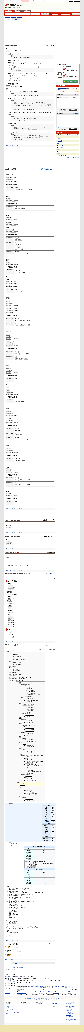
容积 (18, 244)
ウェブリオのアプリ (26, 1001)
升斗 (11, 308)
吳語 (10, 678)
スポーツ (40, 998)
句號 (27, 865)
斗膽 (15, 898)
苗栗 (30, 724)
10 (27, 67)
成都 (12, 659)
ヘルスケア (31, 998)
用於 (16, 889)
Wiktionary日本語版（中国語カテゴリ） (18, 574)
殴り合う (10, 91)
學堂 (18, 678)
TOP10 (60, 134)
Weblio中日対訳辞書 (11, 552)
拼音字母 (60, 145)
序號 (28, 873)
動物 (46, 112)
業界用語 (29, 996)
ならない (49, 103)
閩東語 (10, 601)
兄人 (59, 136)
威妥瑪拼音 (28, 689)
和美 (32, 724)
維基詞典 (18, 664)
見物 (27, 354)
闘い (34, 95)
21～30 (75, 134)
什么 (59, 151)
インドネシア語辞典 (70, 1011)
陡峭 (14, 911)
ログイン (71, 1)
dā (12, 603)
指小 (10, 905)
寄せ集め (41, 135)
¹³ (33, 721)
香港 (15, 663)
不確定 (36, 860)
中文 (14, 909)
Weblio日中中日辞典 (21, 986)
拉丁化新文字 (32, 699)
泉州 (31, 754)
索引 (18, 930)
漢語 (26, 695)
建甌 (24, 742)
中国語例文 (17, 11)
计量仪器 (21, 249)
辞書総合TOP (77, 1)
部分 (12, 224)
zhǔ (7, 918)
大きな (42, 63)
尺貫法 (19, 208)
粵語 (10, 661)
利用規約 (9, 1006)
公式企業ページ (55, 1001)
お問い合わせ (39, 1001)
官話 (10, 653)
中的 (16, 908)
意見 (34, 127)
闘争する (10, 98)
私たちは (31, 102)
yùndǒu (46, 74)
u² (32, 721)
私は (29, 128)
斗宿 (11, 902)
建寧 (14, 674)
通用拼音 (27, 688)
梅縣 (12, 671)
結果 (49, 105)
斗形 (11, 893)
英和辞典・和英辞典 (70, 1004)
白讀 (23, 782)
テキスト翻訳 (60, 94)
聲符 (28, 874)
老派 (32, 740)
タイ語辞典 (68, 1013)
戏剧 (20, 358)
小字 (29, 790)
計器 (21, 239)
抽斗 (36, 891)
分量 (16, 308)
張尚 (46, 823)
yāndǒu (38, 74)
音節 (32, 865)
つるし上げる (23, 98)
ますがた (11, 174)
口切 (53, 818)
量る (29, 57)
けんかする (16, 91)
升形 (19, 74)
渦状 (15, 61)
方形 (25, 189)
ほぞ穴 (19, 139)
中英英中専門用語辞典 (12, 536)
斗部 (11, 909)
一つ (27, 76)
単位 (18, 67)
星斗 (16, 901)
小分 (28, 878)
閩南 (24, 925)
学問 (61, 996)
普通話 (10, 584)
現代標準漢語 (14, 654)
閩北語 (10, 605)
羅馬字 (17, 674)
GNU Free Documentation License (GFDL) (62, 984)
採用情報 (53, 1004)
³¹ (33, 730)
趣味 (36, 998)
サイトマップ (9, 1008)
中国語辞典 (19, 17)
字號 (28, 864)
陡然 (14, 912)
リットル (34, 67)
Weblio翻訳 (68, 1006)
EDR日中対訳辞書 (11, 169)
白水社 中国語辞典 (11, 45)
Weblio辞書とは (10, 1001)
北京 (29, 850)
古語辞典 (68, 1016)
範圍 (35, 864)
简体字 (60, 149)
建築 (13, 895)
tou (33, 689)
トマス (17, 270)
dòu (21, 51)
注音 (14, 658)
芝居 (21, 354)
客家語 (10, 610)
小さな (19, 63)
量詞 (12, 303)
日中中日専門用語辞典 (12, 520)
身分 (33, 861)
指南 (10, 904)
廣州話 (27, 708)
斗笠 (39, 891)
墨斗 (33, 891)
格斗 (25, 91)
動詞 (12, 370)
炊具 (25, 892)
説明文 (13, 312)
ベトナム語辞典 (69, 1014)
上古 (10, 840)
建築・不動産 (56, 996)
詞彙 (15, 930)
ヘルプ (8, 1004)
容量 (16, 67)
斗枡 (11, 281)
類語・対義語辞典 (70, 1003)
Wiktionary (52, 573)
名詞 (12, 179)
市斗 (39, 67)
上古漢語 (39, 859)
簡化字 (21, 926)
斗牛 (13, 636)
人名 (49, 998)
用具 (18, 892)
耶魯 (26, 691)
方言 (52, 998)
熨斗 (42, 74)
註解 (18, 781)
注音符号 (10, 589)
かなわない (34, 128)
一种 (22, 484)
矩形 (29, 189)
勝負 (9, 123)
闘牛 (25, 120)
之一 (18, 902)
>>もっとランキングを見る (73, 157)
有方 (24, 484)
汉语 (59, 139)
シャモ (28, 118)
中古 (10, 802)
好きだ (43, 127)
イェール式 (11, 594)
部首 (24, 272)
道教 (14, 908)
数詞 (12, 310)
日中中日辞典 (13, 17)
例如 (40, 861)
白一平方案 (46, 820)
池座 (11, 334)
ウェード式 (11, 587)
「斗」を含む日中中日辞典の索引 (15, 965)
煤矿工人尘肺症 (62, 156)
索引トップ (8, 145)
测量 (16, 244)
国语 (59, 143)
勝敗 (15, 123)
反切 (46, 818)
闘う (21, 91)
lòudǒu (30, 74)
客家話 (16, 671)
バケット (12, 527)
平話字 (10, 603)
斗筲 (28, 886)
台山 (12, 664)
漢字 (20, 272)
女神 (18, 908)
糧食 (18, 889)
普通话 (60, 141)
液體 (19, 888)
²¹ (35, 695)
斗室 (15, 896)
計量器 (20, 320)
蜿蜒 (59, 153)
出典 (37, 578)
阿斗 (10, 932)
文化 (25, 998)
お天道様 (30, 109)
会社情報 (53, 1003)
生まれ (51, 105)
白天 (22, 892)
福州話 (24, 748)
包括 (28, 724)
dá (31, 707)
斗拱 (15, 177)
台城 (28, 712)
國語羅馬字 (28, 692)
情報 (30, 137)
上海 (13, 678)
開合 (46, 814)
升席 (16, 354)
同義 (15, 224)
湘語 (9, 622)
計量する (19, 291)
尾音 (44, 861)
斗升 (49, 63)
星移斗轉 (23, 899)
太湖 (24, 787)
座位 (27, 358)
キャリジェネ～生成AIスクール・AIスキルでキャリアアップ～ (71, 1019)
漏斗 (27, 74)
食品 (46, 998)
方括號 (27, 861)
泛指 (10, 901)
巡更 (33, 892)
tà (25, 925)
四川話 (17, 659)
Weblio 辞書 (7, 17)
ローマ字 (10, 581)
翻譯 (29, 857)
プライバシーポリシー (11, 1007)
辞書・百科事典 (57, 998)
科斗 (11, 915)
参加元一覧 (21, 974)
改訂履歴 (65, 986)
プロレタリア (36, 105)
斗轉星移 (28, 899)
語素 (33, 864)
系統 (41, 845)
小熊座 (18, 905)
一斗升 (17, 54)
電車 (39, 996)
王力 (46, 833)
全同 (13, 181)
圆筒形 (28, 484)
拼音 (14, 656)
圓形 (15, 893)
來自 (26, 859)
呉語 (9, 615)
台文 (29, 758)
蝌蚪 (15, 915)
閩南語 (10, 596)
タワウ (59, 89)
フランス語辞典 (69, 1010)
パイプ (59, 91)
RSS (48, 1023)
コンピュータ (34, 996)
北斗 (11, 899)
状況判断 (37, 137)
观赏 (25, 358)
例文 (16, 19)
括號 (28, 860)
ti (30, 677)
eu (24, 664)
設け (22, 189)
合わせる (10, 132)
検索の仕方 (9, 1003)
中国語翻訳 (27, 11)
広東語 (10, 592)
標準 (24, 704)
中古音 (10, 624)
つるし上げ (42, 102)
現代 (27, 850)
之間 (28, 895)
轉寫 (32, 694)
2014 (45, 845)
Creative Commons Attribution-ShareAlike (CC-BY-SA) (38, 984)
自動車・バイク (44, 996)
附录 (11, 930)
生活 (27, 998)
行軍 (16, 892)
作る (47, 135)
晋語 (9, 620)
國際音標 (30, 695)
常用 (42, 754)
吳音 (26, 790)
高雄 (32, 763)
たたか (10, 631)
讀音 (46, 807)
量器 (21, 244)
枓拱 (11, 177)
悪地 (37, 102)
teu (24, 678)
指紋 (19, 61)
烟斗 (35, 74)
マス (17, 237)
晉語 (10, 672)
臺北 (37, 760)
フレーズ (16, 310)
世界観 (42, 105)
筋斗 (10, 934)
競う (19, 123)
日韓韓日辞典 (69, 1008)
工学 (51, 996)
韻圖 (49, 803)
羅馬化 (31, 791)
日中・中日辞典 (8, 11)
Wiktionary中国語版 (11, 645)
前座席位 (12, 342)
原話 (25, 737)
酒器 (12, 886)
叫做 (17, 324)
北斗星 (13, 78)
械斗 (32, 91)
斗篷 (42, 891)
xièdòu (35, 91)
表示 (32, 860)
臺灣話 (38, 754)
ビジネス (24, 996)
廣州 (12, 663)
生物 (43, 998)
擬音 (49, 821)
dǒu (11, 51)
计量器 (16, 247)
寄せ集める (16, 132)
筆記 (44, 859)
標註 (42, 859)
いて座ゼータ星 (62, 88)
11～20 (68, 134)
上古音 (10, 626)
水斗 (29, 891)
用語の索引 (13, 145)
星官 (13, 907)
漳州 (35, 754)
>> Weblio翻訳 (75, 94)
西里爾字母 (28, 694)
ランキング (19, 145)
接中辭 (35, 863)
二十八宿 (23, 76)
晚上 (28, 892)
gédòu (28, 91)
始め (36, 95)
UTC (53, 578)
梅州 (24, 731)
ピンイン (8, 525)
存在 (34, 860)
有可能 (46, 861)
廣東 (26, 710)
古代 (10, 886)
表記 (15, 581)
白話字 (10, 612)
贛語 (9, 618)
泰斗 (33, 899)
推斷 (44, 836)
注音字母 (60, 147)
